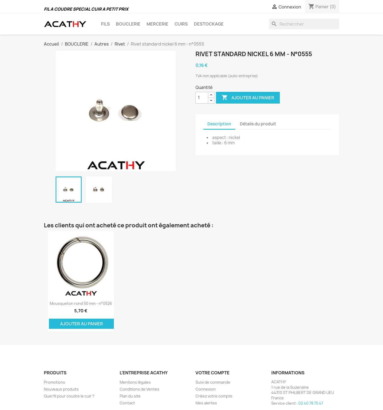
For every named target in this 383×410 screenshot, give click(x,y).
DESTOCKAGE (209, 24)
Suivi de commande (212, 382)
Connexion (205, 389)
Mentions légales (135, 382)
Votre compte (212, 373)
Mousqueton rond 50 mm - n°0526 (81, 303)
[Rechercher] (304, 24)
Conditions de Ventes (139, 389)
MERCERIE (157, 24)
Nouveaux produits (61, 389)
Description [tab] (219, 124)
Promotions (54, 382)
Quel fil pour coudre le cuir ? (69, 396)
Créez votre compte (213, 396)
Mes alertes (206, 402)
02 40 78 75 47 (310, 403)
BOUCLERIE (128, 24)
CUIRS (181, 24)
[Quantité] (201, 98)
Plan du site (130, 396)
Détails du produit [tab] (258, 124)
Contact (127, 402)
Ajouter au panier (248, 97)
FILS (105, 24)
